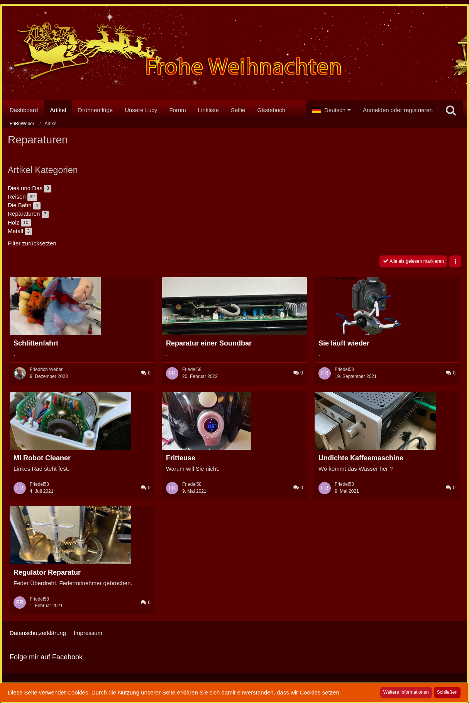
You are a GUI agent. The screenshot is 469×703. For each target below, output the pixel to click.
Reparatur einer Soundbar (209, 343)
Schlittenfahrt (36, 343)
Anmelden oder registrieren (398, 110)
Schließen (447, 692)
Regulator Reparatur (47, 572)
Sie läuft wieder (343, 343)
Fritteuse (180, 458)
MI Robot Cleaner (42, 458)
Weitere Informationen (406, 692)
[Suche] (451, 110)
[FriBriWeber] (234, 54)
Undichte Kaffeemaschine (360, 458)
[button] (331, 110)
